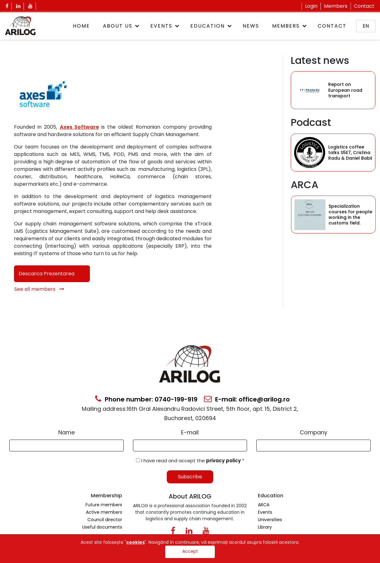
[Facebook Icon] (7, 6)
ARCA (263, 505)
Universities (270, 519)
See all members (39, 289)
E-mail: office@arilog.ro (247, 399)
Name (66, 432)
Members (335, 6)
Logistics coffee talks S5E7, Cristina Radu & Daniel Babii (350, 152)
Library (265, 527)
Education (207, 25)
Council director (104, 519)
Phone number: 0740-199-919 (146, 399)
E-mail (190, 432)
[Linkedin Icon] (18, 6)
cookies (135, 542)
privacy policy (224, 460)
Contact (364, 6)
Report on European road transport (345, 90)
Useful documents (102, 527)
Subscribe (190, 476)
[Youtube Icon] (30, 6)
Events (161, 25)
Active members (104, 512)
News (251, 25)
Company (313, 432)
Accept (190, 551)
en (366, 25)
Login (311, 6)
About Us (117, 25)
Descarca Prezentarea (46, 273)
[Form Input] (66, 445)
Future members (104, 505)
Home (81, 25)
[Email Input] (190, 445)
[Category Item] (309, 90)
